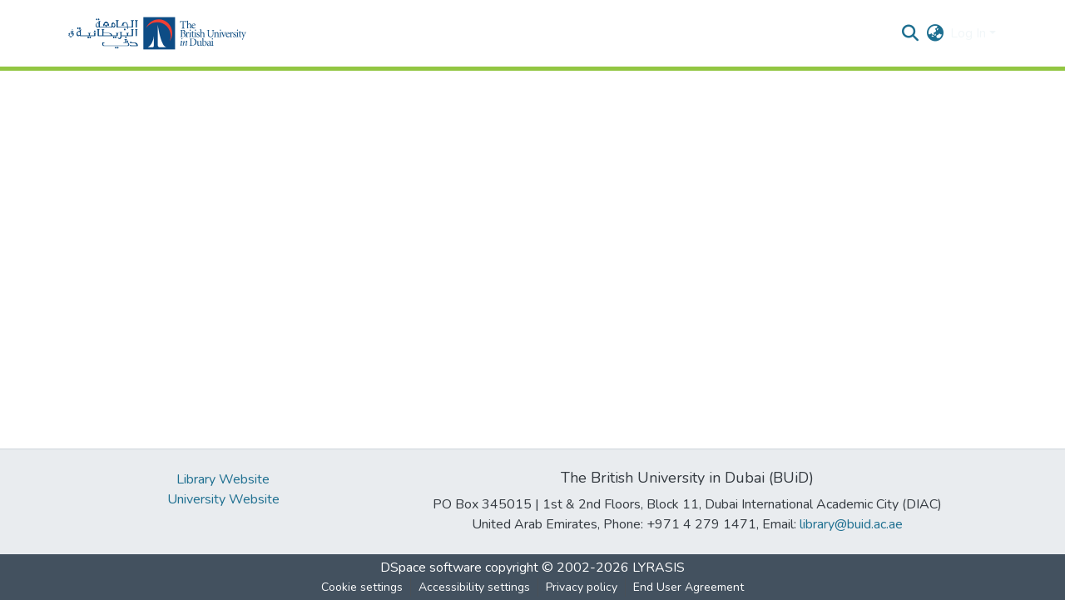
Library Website (223, 479)
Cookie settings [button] (362, 587)
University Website (223, 499)
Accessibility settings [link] (474, 587)
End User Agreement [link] (688, 587)
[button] (157, 33)
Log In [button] (969, 33)
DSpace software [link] (431, 567)
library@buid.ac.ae (851, 524)
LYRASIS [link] (658, 567)
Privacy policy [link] (581, 587)
